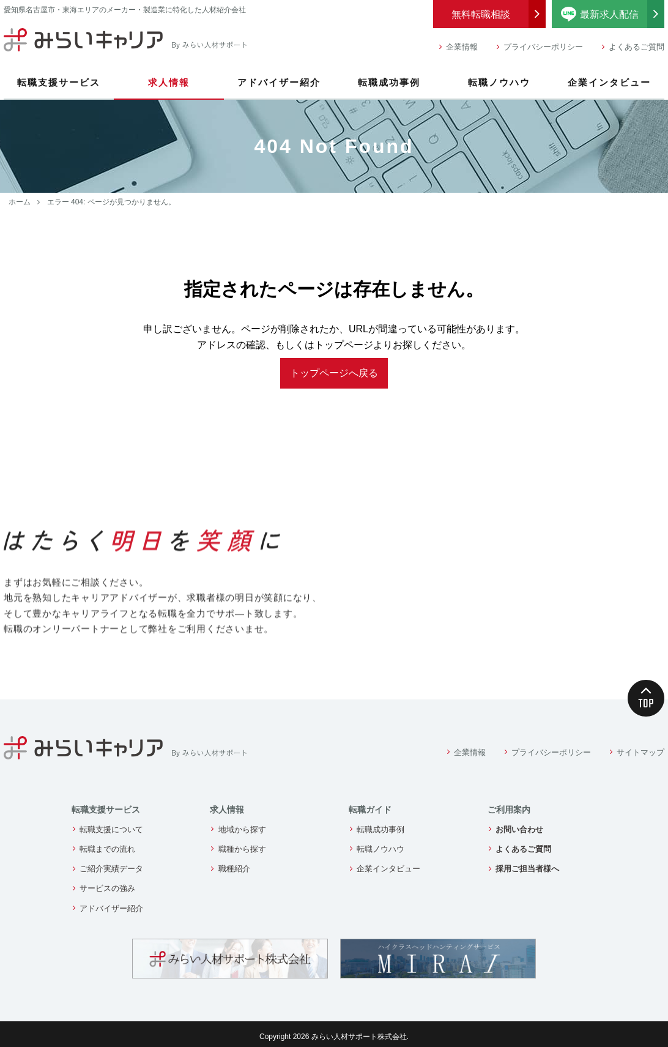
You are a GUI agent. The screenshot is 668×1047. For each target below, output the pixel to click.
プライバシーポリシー (543, 46)
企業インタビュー (609, 82)
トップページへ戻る (334, 373)
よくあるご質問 (636, 46)
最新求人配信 (613, 14)
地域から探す (242, 829)
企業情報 (462, 46)
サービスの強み (107, 888)
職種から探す (242, 849)
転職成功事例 (389, 82)
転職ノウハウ (499, 82)
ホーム (20, 202)
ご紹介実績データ (111, 868)
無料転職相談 (480, 14)
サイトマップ (640, 752)
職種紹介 (234, 868)
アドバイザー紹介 (279, 82)
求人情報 (169, 82)
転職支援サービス (58, 82)
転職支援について (111, 829)
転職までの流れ (107, 849)
